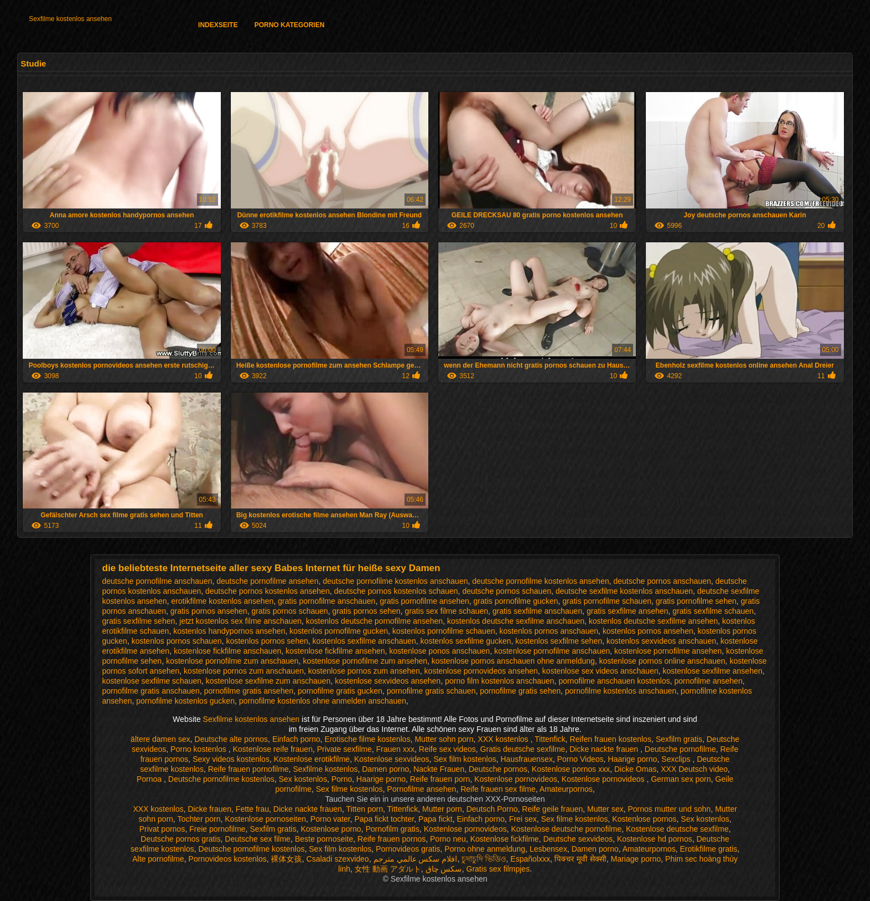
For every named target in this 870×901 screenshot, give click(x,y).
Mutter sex (605, 809)
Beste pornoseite (324, 838)
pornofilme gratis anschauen (151, 690)
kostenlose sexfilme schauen (151, 680)
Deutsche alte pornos (231, 739)
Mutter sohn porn (443, 739)
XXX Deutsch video (694, 769)
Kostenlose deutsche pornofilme (566, 828)
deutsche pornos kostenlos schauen (396, 591)
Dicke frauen (209, 809)
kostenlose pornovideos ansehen (481, 670)
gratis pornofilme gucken (515, 601)
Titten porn (364, 809)
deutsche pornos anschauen (662, 581)
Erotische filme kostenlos (368, 739)
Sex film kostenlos (464, 759)
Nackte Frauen (438, 769)
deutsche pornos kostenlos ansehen (267, 591)
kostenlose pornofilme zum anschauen (232, 660)
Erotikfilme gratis (708, 848)
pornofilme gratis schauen (431, 690)
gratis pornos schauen (289, 611)
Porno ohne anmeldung (484, 848)
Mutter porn (442, 809)
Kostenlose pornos (644, 819)
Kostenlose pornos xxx (571, 769)
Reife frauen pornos (391, 838)
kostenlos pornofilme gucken (339, 631)
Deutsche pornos (498, 769)
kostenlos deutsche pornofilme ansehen (374, 621)
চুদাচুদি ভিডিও (484, 858)
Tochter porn (199, 819)
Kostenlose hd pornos (654, 838)
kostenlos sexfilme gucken (466, 641)
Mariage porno (636, 858)
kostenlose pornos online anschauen (662, 660)
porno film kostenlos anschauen (499, 680)
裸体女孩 (286, 858)
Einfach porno (296, 739)
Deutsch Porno (492, 809)
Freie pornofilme (217, 828)
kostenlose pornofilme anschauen (552, 651)
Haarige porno (632, 759)
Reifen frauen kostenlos (610, 739)
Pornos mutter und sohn (669, 809)
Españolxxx (530, 858)
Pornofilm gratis (392, 828)
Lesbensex (548, 848)
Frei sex (523, 819)
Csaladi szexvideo (337, 858)
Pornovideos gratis (408, 848)
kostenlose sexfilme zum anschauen (268, 680)
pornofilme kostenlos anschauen (620, 690)
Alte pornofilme (158, 858)
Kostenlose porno (331, 828)
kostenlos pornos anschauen (548, 631)
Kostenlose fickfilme (504, 838)
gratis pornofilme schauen (607, 601)
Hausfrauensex (526, 759)
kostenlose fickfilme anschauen (227, 651)
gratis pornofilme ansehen (424, 601)
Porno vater (330, 819)
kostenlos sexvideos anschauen (661, 641)
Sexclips (676, 759)
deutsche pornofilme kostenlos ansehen (540, 581)
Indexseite (217, 25)
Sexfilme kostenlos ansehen (70, 19)
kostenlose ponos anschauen (440, 651)
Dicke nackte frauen (604, 749)
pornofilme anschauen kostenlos (614, 680)
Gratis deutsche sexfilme (522, 749)
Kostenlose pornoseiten (265, 819)
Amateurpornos (566, 789)
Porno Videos (580, 759)
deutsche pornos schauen (506, 591)
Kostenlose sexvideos (391, 759)
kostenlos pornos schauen (176, 641)
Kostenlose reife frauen (272, 749)
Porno (341, 779)
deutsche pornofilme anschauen (157, 581)
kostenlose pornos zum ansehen (364, 670)
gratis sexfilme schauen (712, 611)
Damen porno (385, 769)
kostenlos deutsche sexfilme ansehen (653, 621)
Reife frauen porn (440, 779)
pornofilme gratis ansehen (249, 690)
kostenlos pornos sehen (267, 641)
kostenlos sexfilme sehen (558, 641)
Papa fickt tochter (384, 819)
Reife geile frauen (552, 809)
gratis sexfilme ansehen (627, 611)
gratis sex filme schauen (446, 611)
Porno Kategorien (289, 25)
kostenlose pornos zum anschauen (244, 670)
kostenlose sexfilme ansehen (712, 670)
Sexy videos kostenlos (231, 759)
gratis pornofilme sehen (696, 601)
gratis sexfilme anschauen (538, 611)
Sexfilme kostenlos (325, 769)
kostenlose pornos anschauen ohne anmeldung (513, 660)
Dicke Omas (635, 769)
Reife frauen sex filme (498, 789)
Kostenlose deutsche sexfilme (677, 828)
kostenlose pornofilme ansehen (668, 651)
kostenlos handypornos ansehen (229, 631)
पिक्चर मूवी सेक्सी (580, 858)
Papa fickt (435, 819)
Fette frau (252, 809)
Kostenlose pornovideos (515, 779)
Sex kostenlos (303, 779)
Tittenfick (550, 739)
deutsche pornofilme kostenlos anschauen (395, 581)
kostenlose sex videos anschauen (600, 670)
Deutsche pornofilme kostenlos (221, 779)
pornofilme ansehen (708, 680)
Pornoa (150, 779)
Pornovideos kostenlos (228, 858)
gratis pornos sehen (366, 611)
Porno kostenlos (199, 749)
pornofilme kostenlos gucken (185, 700)
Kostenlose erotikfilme (312, 759)
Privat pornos (162, 828)
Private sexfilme (344, 749)
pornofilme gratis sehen (520, 690)
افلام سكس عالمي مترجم (415, 858)
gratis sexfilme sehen (138, 621)
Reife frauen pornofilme (248, 769)
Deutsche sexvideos (578, 838)
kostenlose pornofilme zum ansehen (365, 660)
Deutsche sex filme (257, 838)
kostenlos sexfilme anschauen (364, 641)
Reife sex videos (447, 749)
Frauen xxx (395, 749)
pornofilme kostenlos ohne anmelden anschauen (322, 700)
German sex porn (681, 779)
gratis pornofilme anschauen (327, 601)
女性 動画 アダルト (388, 868)
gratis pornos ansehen (208, 611)
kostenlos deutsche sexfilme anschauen (515, 621)
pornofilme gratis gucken (340, 690)
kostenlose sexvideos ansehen (388, 680)
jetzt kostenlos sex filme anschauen (240, 621)
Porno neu (448, 838)
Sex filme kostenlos (349, 789)
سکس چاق (444, 868)
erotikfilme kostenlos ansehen (222, 601)
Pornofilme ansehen (422, 789)
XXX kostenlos (504, 739)
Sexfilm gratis (679, 739)
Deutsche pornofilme (680, 749)
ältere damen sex (160, 739)
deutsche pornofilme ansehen (267, 581)
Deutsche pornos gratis (181, 838)
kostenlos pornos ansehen (648, 631)
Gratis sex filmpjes (497, 868)
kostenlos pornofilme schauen (443, 631)
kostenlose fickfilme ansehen (335, 651)
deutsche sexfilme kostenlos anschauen (623, 591)
